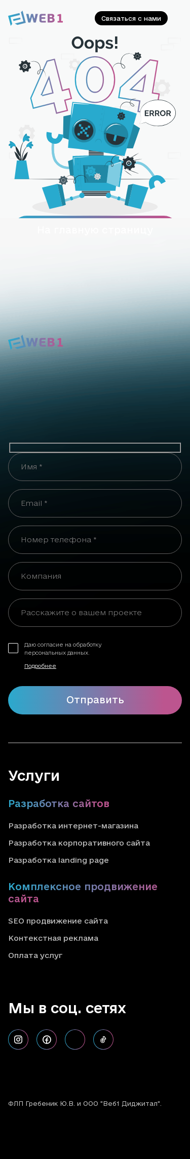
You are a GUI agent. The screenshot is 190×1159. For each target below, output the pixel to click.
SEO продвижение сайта (58, 920)
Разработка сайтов (58, 803)
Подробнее (40, 666)
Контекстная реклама (53, 938)
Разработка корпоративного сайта (79, 842)
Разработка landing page (58, 860)
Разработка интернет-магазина (73, 825)
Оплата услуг (35, 955)
